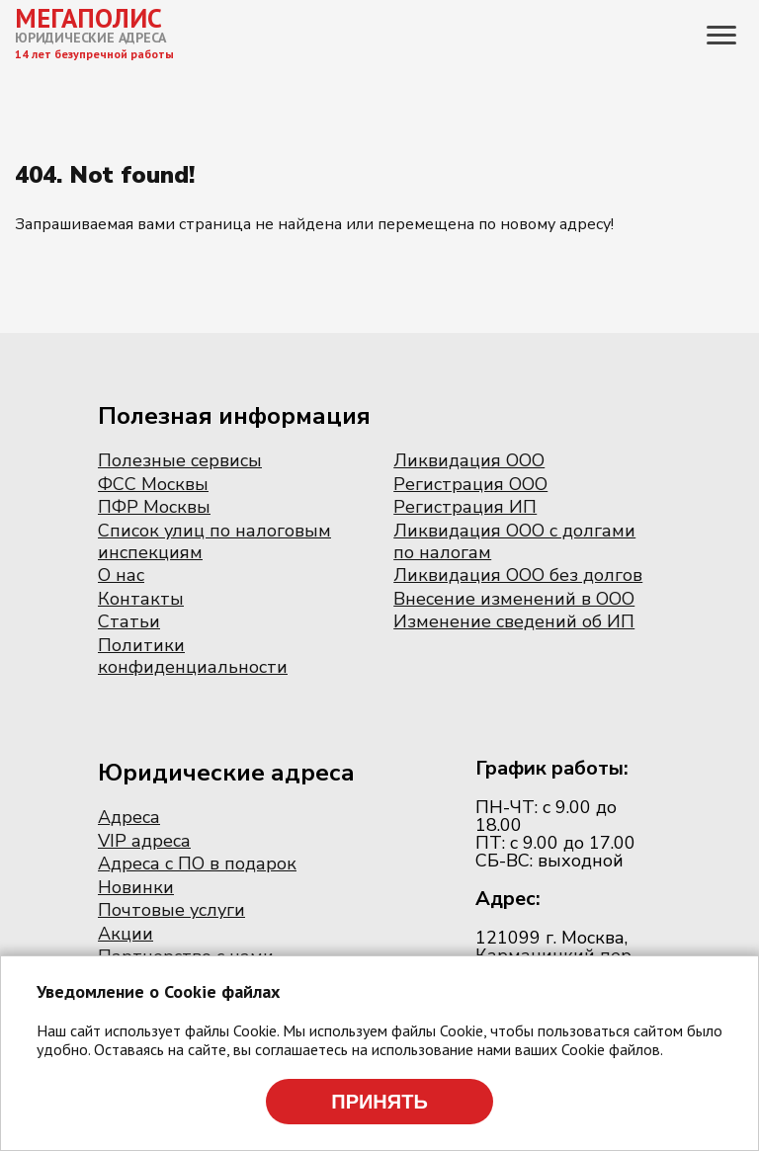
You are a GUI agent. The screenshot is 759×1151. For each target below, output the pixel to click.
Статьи (129, 621)
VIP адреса (144, 841)
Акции (125, 933)
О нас (121, 575)
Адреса (129, 817)
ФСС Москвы (153, 484)
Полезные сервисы (180, 460)
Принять (379, 1101)
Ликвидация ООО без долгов (517, 575)
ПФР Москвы (154, 507)
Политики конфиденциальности (193, 656)
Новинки (136, 887)
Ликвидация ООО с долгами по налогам (514, 541)
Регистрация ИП (465, 507)
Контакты (141, 599)
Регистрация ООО (470, 484)
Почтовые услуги (171, 910)
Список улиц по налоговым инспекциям (214, 541)
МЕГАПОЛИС (88, 18)
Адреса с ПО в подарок (197, 863)
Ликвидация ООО (469, 460)
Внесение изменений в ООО (513, 599)
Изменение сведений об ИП (513, 621)
